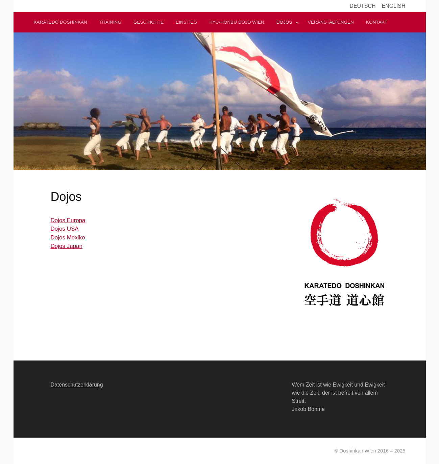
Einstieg (186, 22)
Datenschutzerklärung (77, 385)
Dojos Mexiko (68, 237)
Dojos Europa (68, 220)
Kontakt (376, 22)
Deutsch (362, 6)
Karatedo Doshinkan (60, 22)
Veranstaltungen (331, 22)
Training (110, 22)
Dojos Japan (67, 246)
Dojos (284, 22)
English (394, 6)
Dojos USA (65, 229)
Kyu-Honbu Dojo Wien (236, 22)
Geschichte (148, 22)
